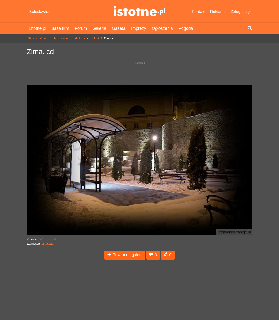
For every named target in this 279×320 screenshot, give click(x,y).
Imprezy (138, 28)
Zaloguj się (240, 11)
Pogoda (186, 28)
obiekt (95, 38)
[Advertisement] (139, 72)
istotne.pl (139, 11)
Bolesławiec (41, 11)
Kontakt (199, 11)
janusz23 (48, 243)
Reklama (218, 11)
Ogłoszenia (162, 28)
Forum (81, 28)
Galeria (99, 28)
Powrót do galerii (124, 255)
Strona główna (38, 38)
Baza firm (60, 28)
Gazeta (119, 28)
